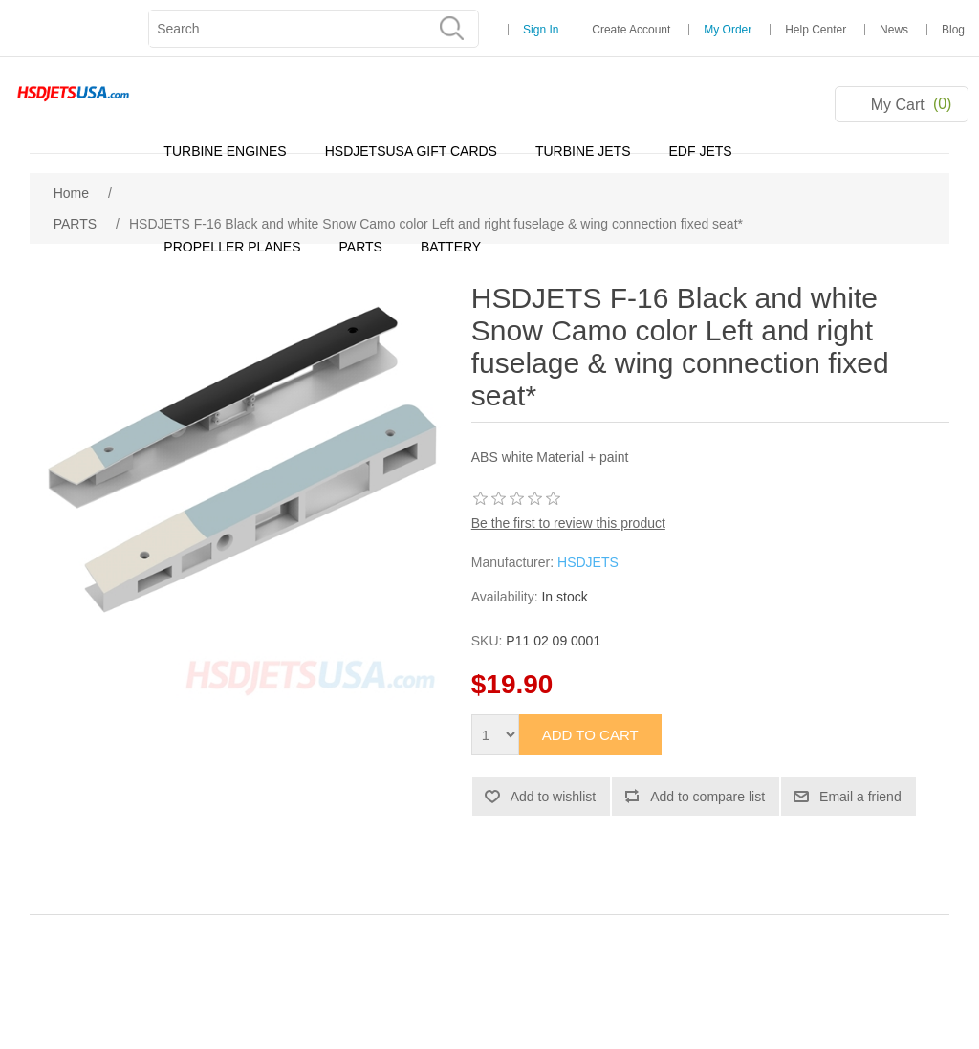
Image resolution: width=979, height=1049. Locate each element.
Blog (953, 29)
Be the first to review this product (568, 523)
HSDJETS (588, 562)
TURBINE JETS (583, 151)
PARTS (360, 246)
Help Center (815, 29)
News (894, 29)
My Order (727, 29)
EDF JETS (700, 151)
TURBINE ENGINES (224, 151)
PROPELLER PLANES (231, 246)
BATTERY (451, 246)
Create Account (631, 29)
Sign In (540, 29)
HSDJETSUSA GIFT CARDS (411, 151)
